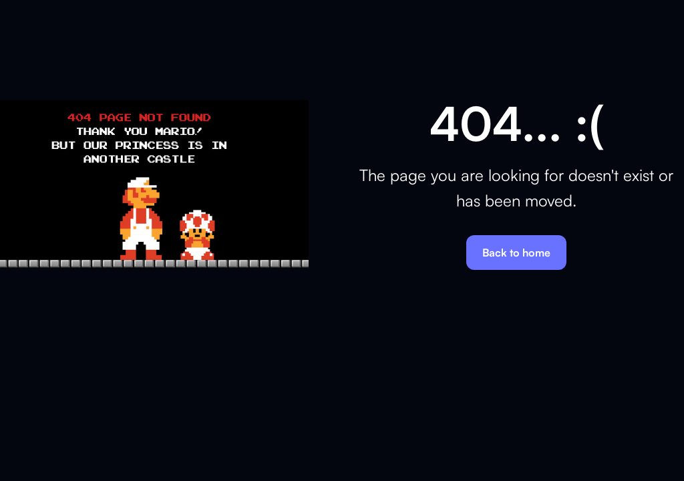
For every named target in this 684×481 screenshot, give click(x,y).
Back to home (516, 252)
